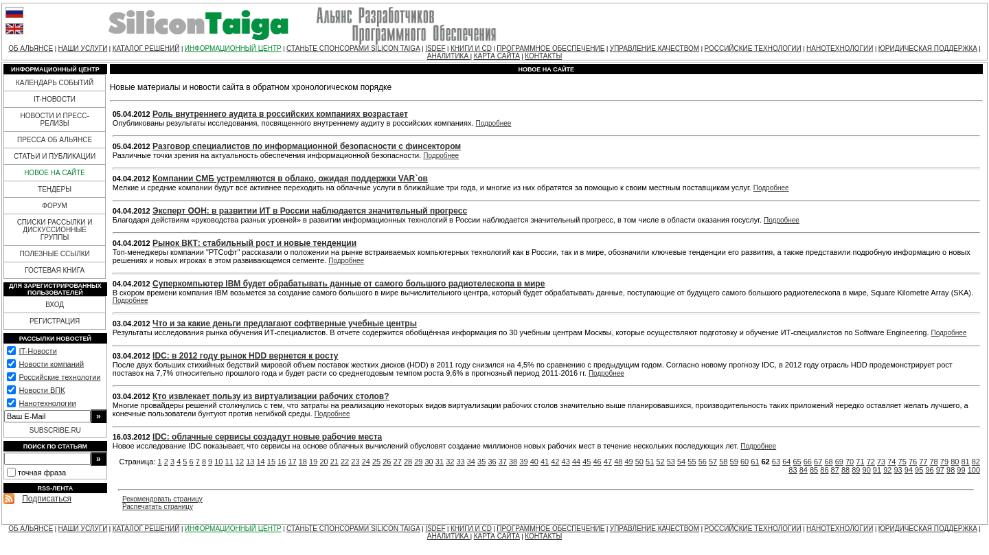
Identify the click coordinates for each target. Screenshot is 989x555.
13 (250, 461)
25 (376, 461)
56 (702, 461)
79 (944, 461)
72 (871, 461)
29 (418, 461)
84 (803, 470)
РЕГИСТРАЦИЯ (55, 321)
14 (261, 461)
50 (639, 461)
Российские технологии (59, 377)
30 (429, 461)
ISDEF (435, 48)
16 (281, 461)
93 (898, 470)
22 (345, 461)
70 (849, 461)
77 (923, 461)
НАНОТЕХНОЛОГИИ (839, 48)
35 (481, 461)
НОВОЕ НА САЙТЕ (54, 173)
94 (909, 470)
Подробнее (494, 123)
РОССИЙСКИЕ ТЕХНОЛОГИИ (753, 48)
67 (818, 461)
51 (650, 461)
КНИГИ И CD (471, 48)
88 (845, 470)
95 (919, 470)
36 (492, 461)
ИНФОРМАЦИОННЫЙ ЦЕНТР (233, 48)
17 (292, 461)
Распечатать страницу (157, 506)
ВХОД (54, 304)
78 (934, 461)
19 (313, 461)
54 (681, 461)
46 (597, 461)
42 (555, 461)
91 (877, 470)
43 (566, 461)
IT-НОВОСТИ (55, 99)
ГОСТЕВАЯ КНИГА (54, 270)
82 (976, 461)
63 (776, 461)
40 (534, 461)
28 (408, 461)
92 (887, 470)
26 (387, 461)
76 (913, 461)
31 (439, 461)
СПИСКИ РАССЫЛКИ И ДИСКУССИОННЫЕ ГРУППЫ (55, 229)
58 (723, 461)
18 (303, 461)
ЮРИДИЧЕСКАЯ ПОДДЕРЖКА (927, 48)
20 (323, 461)
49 (628, 461)
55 (691, 461)
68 (828, 461)
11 (229, 461)
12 (240, 461)
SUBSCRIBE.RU (55, 430)
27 (398, 461)
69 (839, 461)
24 (366, 461)
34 (471, 461)
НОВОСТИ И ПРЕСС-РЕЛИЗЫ (54, 119)
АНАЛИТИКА (448, 56)
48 (618, 461)
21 (334, 461)
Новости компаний (51, 364)
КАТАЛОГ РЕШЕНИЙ (146, 48)
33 (460, 461)
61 (755, 461)
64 (786, 461)
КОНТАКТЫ (543, 56)
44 (576, 461)
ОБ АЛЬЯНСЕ (30, 48)
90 (867, 470)
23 (355, 461)
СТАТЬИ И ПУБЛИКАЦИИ (54, 156)
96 (929, 470)
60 (744, 461)
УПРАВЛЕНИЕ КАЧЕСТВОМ (654, 48)
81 (965, 461)
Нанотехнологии (47, 403)
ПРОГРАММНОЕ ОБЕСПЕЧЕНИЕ (550, 48)
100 (974, 470)
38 (513, 461)
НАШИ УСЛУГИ (83, 48)
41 (545, 461)
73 (881, 461)
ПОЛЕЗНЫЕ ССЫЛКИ (54, 254)
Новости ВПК (42, 390)
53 (671, 461)
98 (950, 470)
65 (797, 461)
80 (955, 461)
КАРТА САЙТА (497, 56)
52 (660, 461)
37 (503, 461)
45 (586, 461)
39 (523, 461)
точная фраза (42, 472)
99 (961, 470)
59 (734, 461)
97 (940, 470)
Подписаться (46, 498)
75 (902, 461)
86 (824, 470)
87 (835, 470)
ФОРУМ (54, 205)
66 (808, 461)
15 (271, 461)
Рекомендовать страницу (162, 499)
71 (860, 461)
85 (814, 470)
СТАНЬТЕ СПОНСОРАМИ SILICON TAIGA (353, 48)
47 (608, 461)
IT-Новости (37, 351)
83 (792, 470)
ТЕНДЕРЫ (54, 189)
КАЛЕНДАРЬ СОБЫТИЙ (54, 83)
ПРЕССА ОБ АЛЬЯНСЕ (54, 140)
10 (218, 461)
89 (856, 470)
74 (891, 461)
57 (713, 461)
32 (450, 461)
